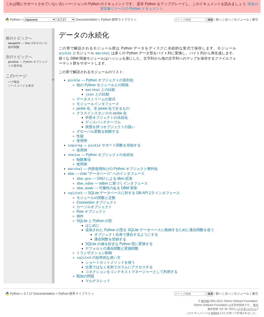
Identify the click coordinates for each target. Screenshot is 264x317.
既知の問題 (85, 276)
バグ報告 (14, 81)
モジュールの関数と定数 (95, 198)
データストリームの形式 (95, 99)
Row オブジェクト (91, 211)
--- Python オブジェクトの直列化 (100, 80)
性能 (80, 136)
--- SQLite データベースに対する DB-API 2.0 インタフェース (124, 193)
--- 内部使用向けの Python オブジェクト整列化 (113, 169)
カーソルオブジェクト (94, 207)
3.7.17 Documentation (39, 293)
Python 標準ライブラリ (117, 19)
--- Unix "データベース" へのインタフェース (106, 174)
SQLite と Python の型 (94, 221)
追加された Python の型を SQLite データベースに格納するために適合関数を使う (149, 230)
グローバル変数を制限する (97, 131)
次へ (228, 19)
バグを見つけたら (246, 309)
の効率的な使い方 (98, 258)
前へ (219, 19)
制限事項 (83, 159)
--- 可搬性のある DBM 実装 (106, 188)
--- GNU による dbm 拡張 (104, 179)
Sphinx (215, 313)
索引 (255, 19)
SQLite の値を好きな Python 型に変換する (119, 244)
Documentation (87, 19)
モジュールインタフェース (97, 104)
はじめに (92, 225)
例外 (80, 216)
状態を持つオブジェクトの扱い (110, 127)
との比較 (100, 90)
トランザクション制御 (94, 253)
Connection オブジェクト (96, 202)
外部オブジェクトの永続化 (106, 117)
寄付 (255, 305)
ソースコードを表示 (21, 85)
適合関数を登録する (110, 239)
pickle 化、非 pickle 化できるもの (102, 108)
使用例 (81, 140)
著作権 (205, 301)
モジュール (241, 19)
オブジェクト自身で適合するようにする (126, 234)
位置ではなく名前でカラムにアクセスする (119, 267)
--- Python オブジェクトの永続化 (100, 155)
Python (15, 19)
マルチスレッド (97, 281)
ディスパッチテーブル (103, 122)
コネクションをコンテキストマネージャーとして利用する (131, 272)
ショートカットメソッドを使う (110, 262)
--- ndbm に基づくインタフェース (112, 183)
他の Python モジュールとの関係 (102, 85)
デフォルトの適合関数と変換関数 (112, 248)
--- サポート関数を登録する (104, 145)
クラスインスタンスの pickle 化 (101, 113)
